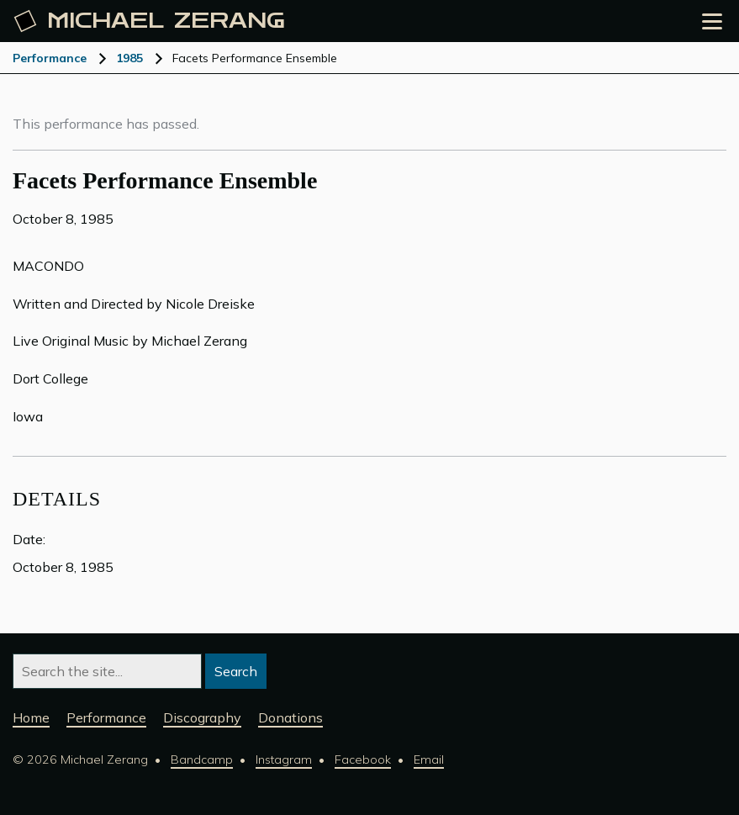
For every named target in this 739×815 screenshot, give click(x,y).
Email (429, 759)
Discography (202, 717)
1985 (129, 58)
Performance (50, 58)
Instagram (284, 759)
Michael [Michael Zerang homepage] (149, 21)
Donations (290, 717)
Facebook (363, 759)
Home (31, 717)
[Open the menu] (712, 21)
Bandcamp (202, 759)
